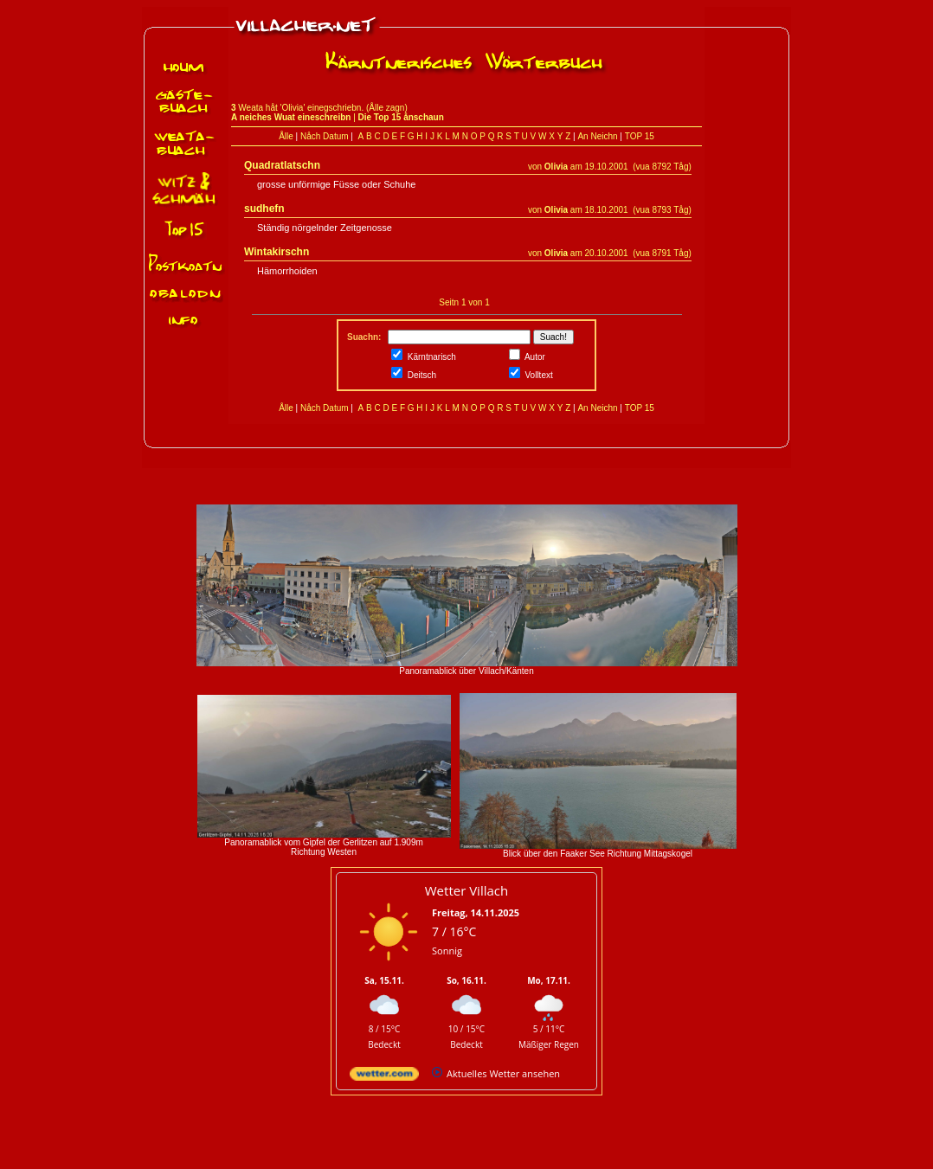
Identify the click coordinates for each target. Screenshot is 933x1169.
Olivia (556, 166)
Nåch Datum (324, 136)
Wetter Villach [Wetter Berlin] (466, 890)
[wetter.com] (384, 1076)
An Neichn (597, 136)
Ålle (286, 136)
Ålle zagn (386, 107)
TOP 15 (639, 136)
